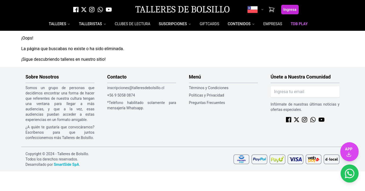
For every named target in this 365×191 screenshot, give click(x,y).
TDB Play (299, 24)
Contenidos (239, 24)
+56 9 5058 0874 (121, 95)
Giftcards (209, 24)
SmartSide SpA (66, 164)
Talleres (57, 24)
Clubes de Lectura (132, 24)
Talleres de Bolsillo (182, 9)
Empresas (272, 24)
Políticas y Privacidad (206, 95)
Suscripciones (173, 24)
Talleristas (90, 24)
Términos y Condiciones (208, 88)
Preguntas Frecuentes (207, 103)
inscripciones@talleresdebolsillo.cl (135, 88)
